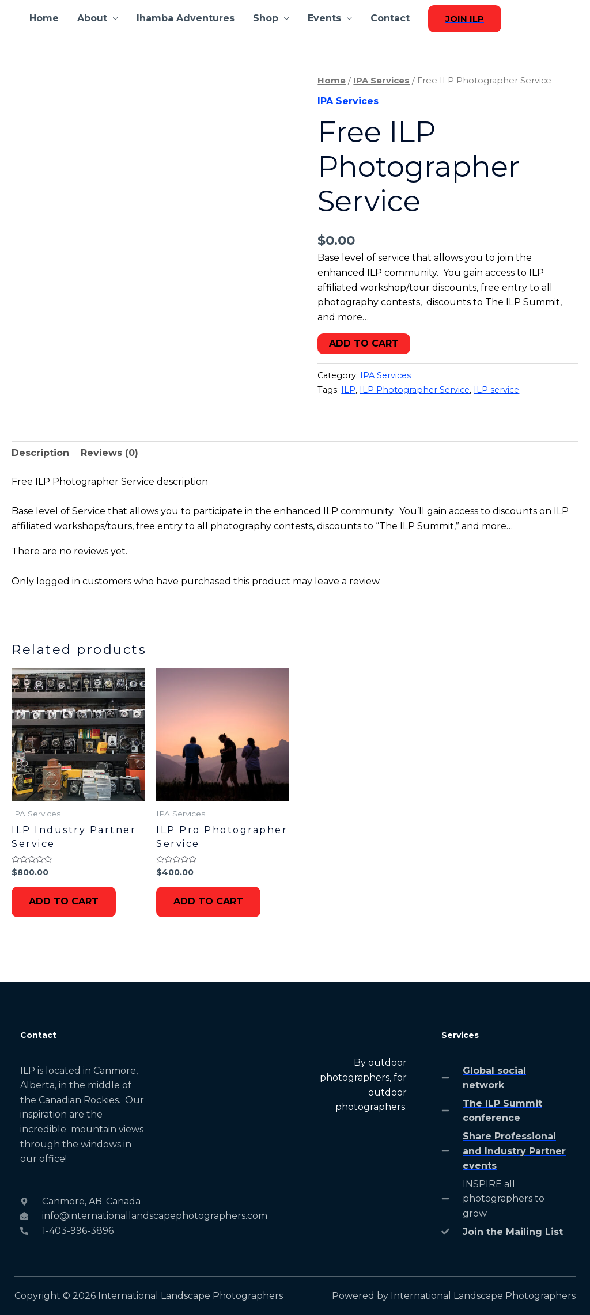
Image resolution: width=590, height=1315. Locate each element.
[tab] (40, 453)
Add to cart (364, 343)
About (92, 18)
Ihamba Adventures (186, 18)
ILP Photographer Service (415, 390)
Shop (265, 18)
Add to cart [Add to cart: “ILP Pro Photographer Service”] (208, 901)
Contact (390, 18)
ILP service (496, 390)
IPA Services (381, 80)
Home (44, 18)
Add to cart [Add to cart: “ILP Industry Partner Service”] (64, 901)
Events (324, 18)
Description (40, 452)
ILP (348, 390)
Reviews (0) (109, 452)
